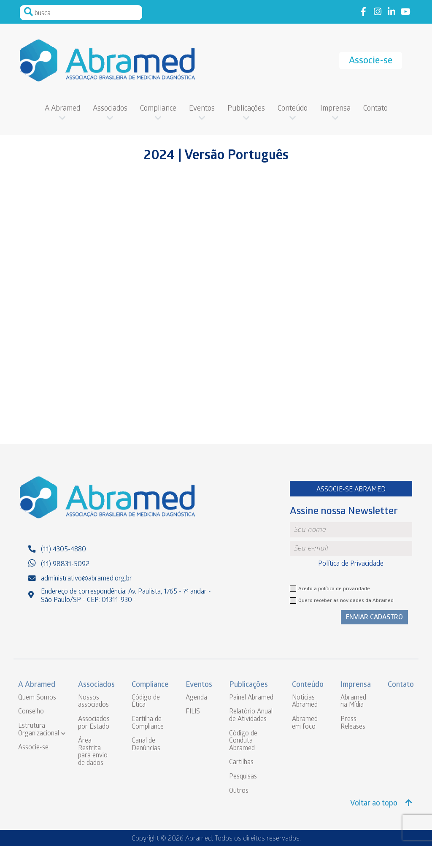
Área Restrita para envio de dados (93, 752)
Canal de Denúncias (146, 745)
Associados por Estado (94, 723)
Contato (375, 109)
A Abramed (62, 109)
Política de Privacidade (350, 564)
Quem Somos (37, 698)
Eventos (202, 109)
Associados (110, 109)
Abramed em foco (305, 723)
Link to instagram (377, 12)
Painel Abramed (251, 698)
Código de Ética (146, 702)
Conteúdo (293, 109)
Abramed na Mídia (353, 702)
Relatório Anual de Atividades (251, 716)
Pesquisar (28, 11)
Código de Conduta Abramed (243, 741)
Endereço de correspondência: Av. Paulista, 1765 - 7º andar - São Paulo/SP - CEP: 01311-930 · (126, 596)
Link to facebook (363, 12)
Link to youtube (405, 12)
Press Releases (352, 723)
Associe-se (370, 61)
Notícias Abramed (305, 702)
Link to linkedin (391, 12)
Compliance (158, 109)
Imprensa (335, 109)
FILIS (193, 712)
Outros (238, 791)
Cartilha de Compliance (148, 723)
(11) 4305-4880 (63, 550)
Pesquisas (243, 777)
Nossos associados (93, 702)
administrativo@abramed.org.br (86, 579)
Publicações (246, 109)
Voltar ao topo (381, 803)
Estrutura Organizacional (38, 730)
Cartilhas (241, 763)
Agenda (196, 698)
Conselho (31, 712)
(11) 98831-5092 (65, 564)
